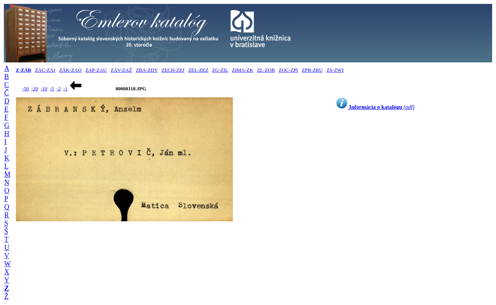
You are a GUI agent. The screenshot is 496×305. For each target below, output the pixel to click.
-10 (44, 88)
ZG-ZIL (220, 70)
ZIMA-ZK (242, 70)
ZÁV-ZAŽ (121, 70)
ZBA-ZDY (147, 70)
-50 (25, 88)
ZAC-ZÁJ (45, 70)
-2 (59, 88)
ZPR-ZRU (312, 70)
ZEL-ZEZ (198, 70)
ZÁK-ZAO (70, 70)
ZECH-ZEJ (173, 70)
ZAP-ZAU (96, 70)
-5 (52, 88)
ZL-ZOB (266, 70)
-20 (34, 88)
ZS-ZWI (335, 70)
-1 (65, 88)
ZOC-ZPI (288, 70)
